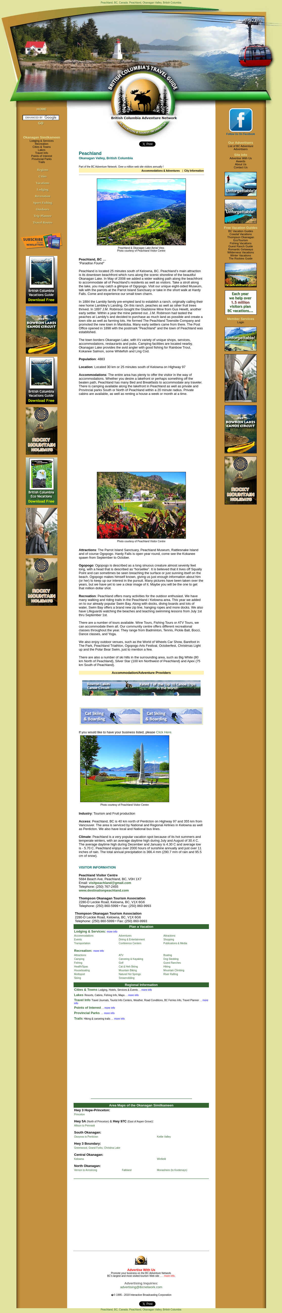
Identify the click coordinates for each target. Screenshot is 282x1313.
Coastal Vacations (241, 234)
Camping (79, 959)
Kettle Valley (164, 1136)
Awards (240, 161)
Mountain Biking (128, 970)
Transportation (82, 943)
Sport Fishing (42, 203)
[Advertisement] (121, 435)
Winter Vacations (240, 255)
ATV (121, 955)
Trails (41, 162)
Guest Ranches (172, 962)
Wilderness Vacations (240, 252)
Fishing (78, 962)
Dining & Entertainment (132, 939)
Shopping (168, 939)
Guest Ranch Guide (240, 246)
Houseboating (82, 970)
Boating (167, 955)
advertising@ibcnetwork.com (141, 1287)
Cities (43, 176)
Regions (42, 170)
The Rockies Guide (241, 258)
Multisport (79, 974)
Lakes (41, 149)
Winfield (161, 1159)
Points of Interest (41, 155)
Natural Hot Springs (130, 974)
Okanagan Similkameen (41, 137)
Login (240, 322)
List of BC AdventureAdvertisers (240, 148)
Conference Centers (130, 943)
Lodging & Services (42, 140)
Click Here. (164, 732)
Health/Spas (81, 966)
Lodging (42, 189)
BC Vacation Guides (240, 231)
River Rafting (170, 974)
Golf (121, 962)
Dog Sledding (171, 959)
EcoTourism (240, 240)
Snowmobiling (127, 978)
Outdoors (42, 209)
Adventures (125, 935)
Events (78, 939)
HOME (42, 109)
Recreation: (83, 951)
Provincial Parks (42, 158)
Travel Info (41, 152)
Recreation (41, 143)
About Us (240, 164)
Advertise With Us (241, 158)
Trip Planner (43, 216)
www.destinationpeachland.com (104, 890)
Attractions (169, 935)
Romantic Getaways (240, 249)
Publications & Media (175, 943)
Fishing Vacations (240, 243)
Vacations (43, 183)
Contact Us (240, 167)
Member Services (240, 319)
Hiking (166, 966)
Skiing (77, 978)
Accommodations (84, 935)
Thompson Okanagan (240, 237)
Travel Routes (42, 222)
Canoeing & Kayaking (131, 959)
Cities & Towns (42, 146)
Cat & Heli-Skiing (128, 966)
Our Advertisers (240, 143)
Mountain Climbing (173, 970)
